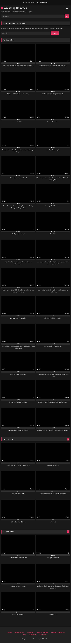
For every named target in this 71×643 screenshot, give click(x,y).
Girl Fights (43, 634)
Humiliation (32, 634)
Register (44, 2)
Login (38, 2)
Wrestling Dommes (14, 8)
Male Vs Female (42, 632)
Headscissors (19, 632)
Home (10, 632)
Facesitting (30, 632)
